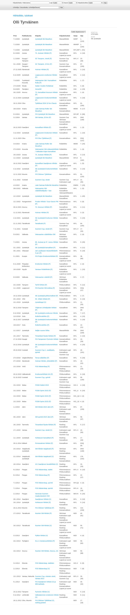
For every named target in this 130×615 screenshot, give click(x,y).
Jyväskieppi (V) (40, 302)
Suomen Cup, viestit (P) (43, 229)
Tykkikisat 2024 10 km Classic (46, 103)
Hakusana (26, 3)
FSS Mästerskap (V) (42, 568)
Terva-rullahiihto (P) (42, 358)
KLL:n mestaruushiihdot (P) (45, 541)
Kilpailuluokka (83, 3)
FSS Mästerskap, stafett (43, 469)
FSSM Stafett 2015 (42, 385)
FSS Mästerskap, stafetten (44, 563)
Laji (51, 3)
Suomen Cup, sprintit (42, 377)
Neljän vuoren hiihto (42, 330)
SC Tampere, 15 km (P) (43, 64)
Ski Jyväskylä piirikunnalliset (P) (46, 296)
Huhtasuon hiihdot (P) (43, 502)
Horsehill (38, 89)
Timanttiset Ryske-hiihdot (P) (45, 336)
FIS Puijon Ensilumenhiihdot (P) (46, 256)
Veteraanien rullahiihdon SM (45, 234)
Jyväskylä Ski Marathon (43, 39)
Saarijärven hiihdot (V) (43, 499)
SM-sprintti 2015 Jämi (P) (44, 417)
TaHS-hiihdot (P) (41, 285)
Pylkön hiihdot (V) (41, 535)
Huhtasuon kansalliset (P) (44, 438)
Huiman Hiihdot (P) (42, 69)
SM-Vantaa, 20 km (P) (43, 117)
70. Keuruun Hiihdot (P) (43, 207)
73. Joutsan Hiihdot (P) (43, 53)
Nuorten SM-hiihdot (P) (43, 513)
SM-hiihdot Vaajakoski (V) (44, 456)
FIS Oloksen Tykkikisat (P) (44, 508)
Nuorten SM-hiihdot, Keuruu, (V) (46, 551)
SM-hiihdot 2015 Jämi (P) (44, 407)
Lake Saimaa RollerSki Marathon (47, 185)
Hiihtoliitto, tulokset (23, 15)
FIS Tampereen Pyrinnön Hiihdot (46, 339)
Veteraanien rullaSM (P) (43, 277)
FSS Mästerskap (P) (42, 366)
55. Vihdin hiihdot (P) (42, 299)
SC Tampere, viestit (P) (43, 58)
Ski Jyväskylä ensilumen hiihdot (46, 313)
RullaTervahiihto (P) (42, 316)
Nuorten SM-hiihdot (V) (43, 525)
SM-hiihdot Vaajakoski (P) (44, 449)
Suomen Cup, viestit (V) (43, 430)
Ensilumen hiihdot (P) (43, 264)
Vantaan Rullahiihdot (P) (43, 269)
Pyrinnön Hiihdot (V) (42, 592)
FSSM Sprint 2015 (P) (43, 390)
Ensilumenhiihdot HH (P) (44, 374)
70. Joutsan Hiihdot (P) (43, 155)
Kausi (66, 3)
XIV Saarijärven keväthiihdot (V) (46, 464)
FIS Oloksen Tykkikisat (43, 174)
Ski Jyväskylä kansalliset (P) (45, 247)
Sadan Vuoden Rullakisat (44, 86)
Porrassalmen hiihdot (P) (44, 443)
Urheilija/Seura (34, 7)
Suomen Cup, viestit (42, 180)
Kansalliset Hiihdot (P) (43, 127)
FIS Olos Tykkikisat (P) (43, 138)
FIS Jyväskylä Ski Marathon (45, 114)
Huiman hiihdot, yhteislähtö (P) (46, 361)
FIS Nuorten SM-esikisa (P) (45, 288)
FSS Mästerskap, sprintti (44, 483)
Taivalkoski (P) (40, 223)
